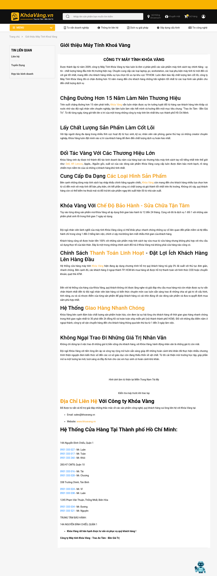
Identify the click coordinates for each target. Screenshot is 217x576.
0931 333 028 (67, 475)
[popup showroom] (154, 16)
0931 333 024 (67, 489)
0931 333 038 (67, 493)
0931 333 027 (67, 449)
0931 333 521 (67, 510)
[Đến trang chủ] (37, 16)
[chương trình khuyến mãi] (172, 16)
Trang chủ (14, 36)
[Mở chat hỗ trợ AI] (200, 567)
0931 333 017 (67, 453)
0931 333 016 (67, 471)
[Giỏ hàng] (190, 16)
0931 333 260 (67, 457)
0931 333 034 (67, 506)
